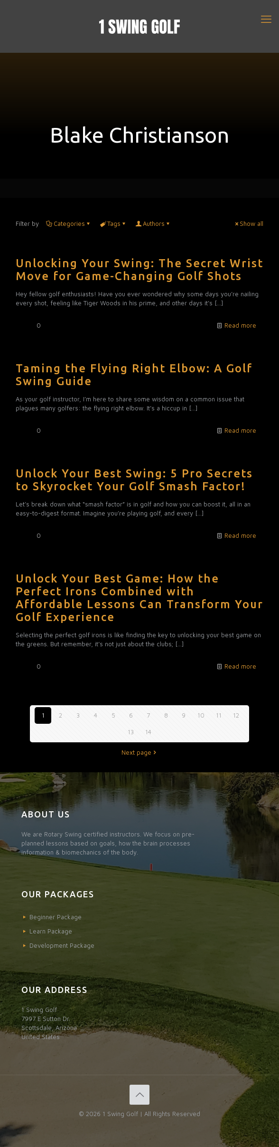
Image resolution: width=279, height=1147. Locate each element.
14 (148, 732)
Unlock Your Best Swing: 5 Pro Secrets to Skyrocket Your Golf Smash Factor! (134, 480)
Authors (153, 223)
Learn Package (50, 931)
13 (131, 732)
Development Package (61, 945)
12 (236, 715)
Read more (240, 325)
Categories (68, 223)
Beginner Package (55, 917)
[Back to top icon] (139, 1095)
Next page (139, 752)
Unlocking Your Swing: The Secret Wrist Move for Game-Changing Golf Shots (139, 269)
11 (219, 715)
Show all (248, 223)
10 (201, 715)
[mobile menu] (266, 19)
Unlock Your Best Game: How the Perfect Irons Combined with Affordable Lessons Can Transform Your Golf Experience (139, 597)
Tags (113, 223)
